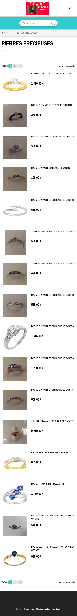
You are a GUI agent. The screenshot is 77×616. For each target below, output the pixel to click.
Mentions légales (43, 609)
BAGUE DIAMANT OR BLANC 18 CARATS (51, 168)
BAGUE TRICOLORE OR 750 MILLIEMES (50, 452)
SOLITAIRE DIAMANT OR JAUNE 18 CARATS (52, 73)
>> (20, 66)
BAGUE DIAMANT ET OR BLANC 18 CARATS (52, 136)
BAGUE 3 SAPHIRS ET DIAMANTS (47, 484)
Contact (69, 8)
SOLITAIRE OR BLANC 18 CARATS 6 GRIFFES (53, 231)
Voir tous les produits (67, 66)
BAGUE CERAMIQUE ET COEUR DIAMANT (51, 105)
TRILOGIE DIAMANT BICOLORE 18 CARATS (52, 421)
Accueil (7, 33)
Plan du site (56, 609)
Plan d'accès (29, 609)
